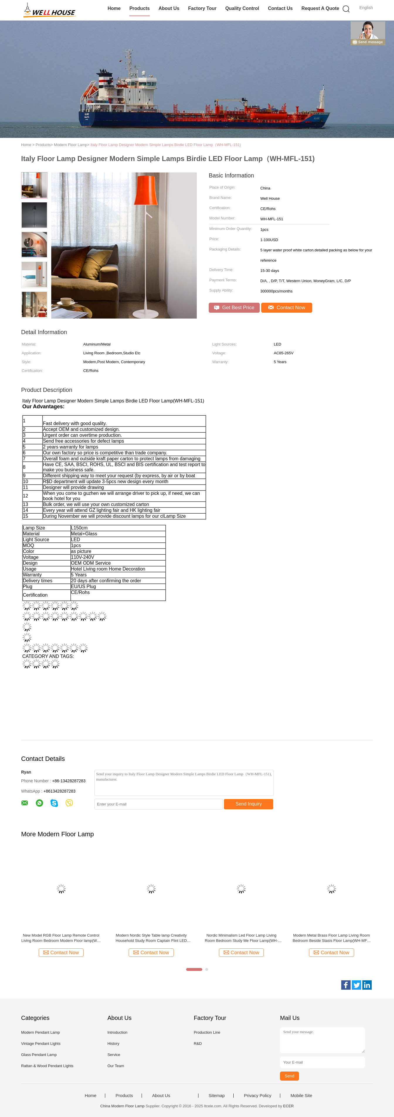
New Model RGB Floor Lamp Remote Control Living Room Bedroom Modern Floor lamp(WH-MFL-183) (61, 938)
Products (139, 8)
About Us (169, 8)
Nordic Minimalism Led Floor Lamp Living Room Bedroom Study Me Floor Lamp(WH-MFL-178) (241, 938)
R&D (198, 1043)
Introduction (117, 1032)
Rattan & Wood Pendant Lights (47, 1066)
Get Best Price (234, 307)
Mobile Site (301, 1096)
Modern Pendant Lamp (40, 1032)
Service (113, 1054)
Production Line (207, 1032)
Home (114, 8)
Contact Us (280, 8)
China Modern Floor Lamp (122, 1106)
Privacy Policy (257, 1096)
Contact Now (286, 307)
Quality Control (242, 8)
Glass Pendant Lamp (39, 1054)
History (113, 1043)
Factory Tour (202, 8)
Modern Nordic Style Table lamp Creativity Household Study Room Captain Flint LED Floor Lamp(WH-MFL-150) (151, 938)
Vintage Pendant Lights (40, 1043)
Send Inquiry (249, 803)
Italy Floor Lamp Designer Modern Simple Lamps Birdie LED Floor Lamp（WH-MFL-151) (166, 145)
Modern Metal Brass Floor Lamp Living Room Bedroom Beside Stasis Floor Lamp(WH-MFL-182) (331, 938)
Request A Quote (320, 8)
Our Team (115, 1066)
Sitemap (217, 1096)
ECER (288, 1106)
